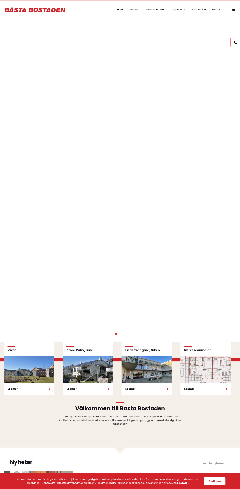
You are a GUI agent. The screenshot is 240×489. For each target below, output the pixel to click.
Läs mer (59, 163)
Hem (120, 9)
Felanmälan (198, 9)
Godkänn (214, 481)
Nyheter (134, 9)
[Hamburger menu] (233, 9)
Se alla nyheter (216, 463)
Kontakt (216, 9)
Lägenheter (178, 9)
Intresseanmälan (155, 9)
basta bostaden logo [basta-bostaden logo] (35, 10)
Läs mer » (183, 483)
